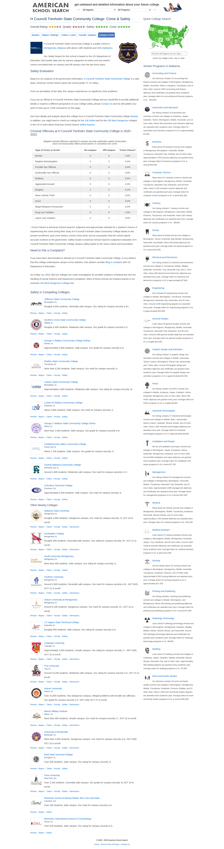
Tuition (49, 313)
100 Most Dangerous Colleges (55, 283)
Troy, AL (47, 669)
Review (35, 35)
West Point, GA (50, 778)
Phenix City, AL (50, 447)
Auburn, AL (48, 691)
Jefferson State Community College (61, 299)
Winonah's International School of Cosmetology (67, 818)
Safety (64, 313)
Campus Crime (106, 35)
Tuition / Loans (68, 35)
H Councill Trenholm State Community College (107, 78)
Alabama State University (56, 510)
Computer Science (161, 172)
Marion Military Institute (55, 711)
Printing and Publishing (163, 591)
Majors (41, 313)
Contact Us (106, 103)
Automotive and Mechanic (165, 107)
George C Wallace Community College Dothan (67, 340)
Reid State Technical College (58, 754)
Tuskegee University (54, 643)
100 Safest (90, 120)
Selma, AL (48, 426)
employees (107, 48)
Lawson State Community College (61, 382)
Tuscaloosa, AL (50, 364)
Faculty (57, 313)
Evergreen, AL (50, 758)
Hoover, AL (48, 822)
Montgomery (50, 48)
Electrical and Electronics (164, 257)
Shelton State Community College (61, 361)
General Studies (160, 318)
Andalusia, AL (49, 406)
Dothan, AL (48, 344)
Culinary (156, 203)
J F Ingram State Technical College (61, 622)
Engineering (158, 288)
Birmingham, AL (50, 302)
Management (158, 472)
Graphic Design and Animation (167, 349)
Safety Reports (87, 124)
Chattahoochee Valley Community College (65, 444)
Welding (156, 649)
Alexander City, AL (51, 468)
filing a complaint (114, 262)
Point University (52, 775)
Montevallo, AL (50, 735)
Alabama (61, 48)
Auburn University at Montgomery (61, 599)
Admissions (74, 527)
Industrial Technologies (163, 410)
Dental (155, 230)
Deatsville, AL (49, 625)
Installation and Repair (163, 441)
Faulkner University (53, 577)
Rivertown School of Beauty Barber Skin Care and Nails (71, 798)
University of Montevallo (56, 732)
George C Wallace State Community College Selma (69, 423)
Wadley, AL (48, 323)
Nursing (156, 560)
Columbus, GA (50, 488)
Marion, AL (48, 714)
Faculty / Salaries (87, 35)
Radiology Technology (163, 618)
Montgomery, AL (50, 514)
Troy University (51, 665)
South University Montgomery (59, 556)
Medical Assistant (161, 530)
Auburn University (53, 688)
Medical (156, 502)
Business (156, 141)
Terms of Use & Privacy (110, 844)
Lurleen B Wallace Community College (63, 402)
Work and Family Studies (164, 676)
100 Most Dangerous (117, 120)
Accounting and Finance (164, 73)
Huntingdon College (54, 533)
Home (96, 844)
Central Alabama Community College (62, 464)
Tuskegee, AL (49, 646)
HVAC (155, 383)
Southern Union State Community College (65, 320)
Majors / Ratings (50, 35)
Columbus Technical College (58, 485)
